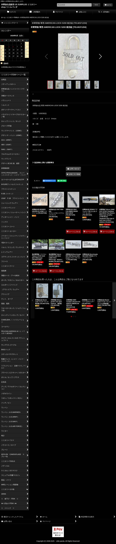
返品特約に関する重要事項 (43, 162)
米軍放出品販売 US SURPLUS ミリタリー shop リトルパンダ (19, 5)
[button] (46, 56)
